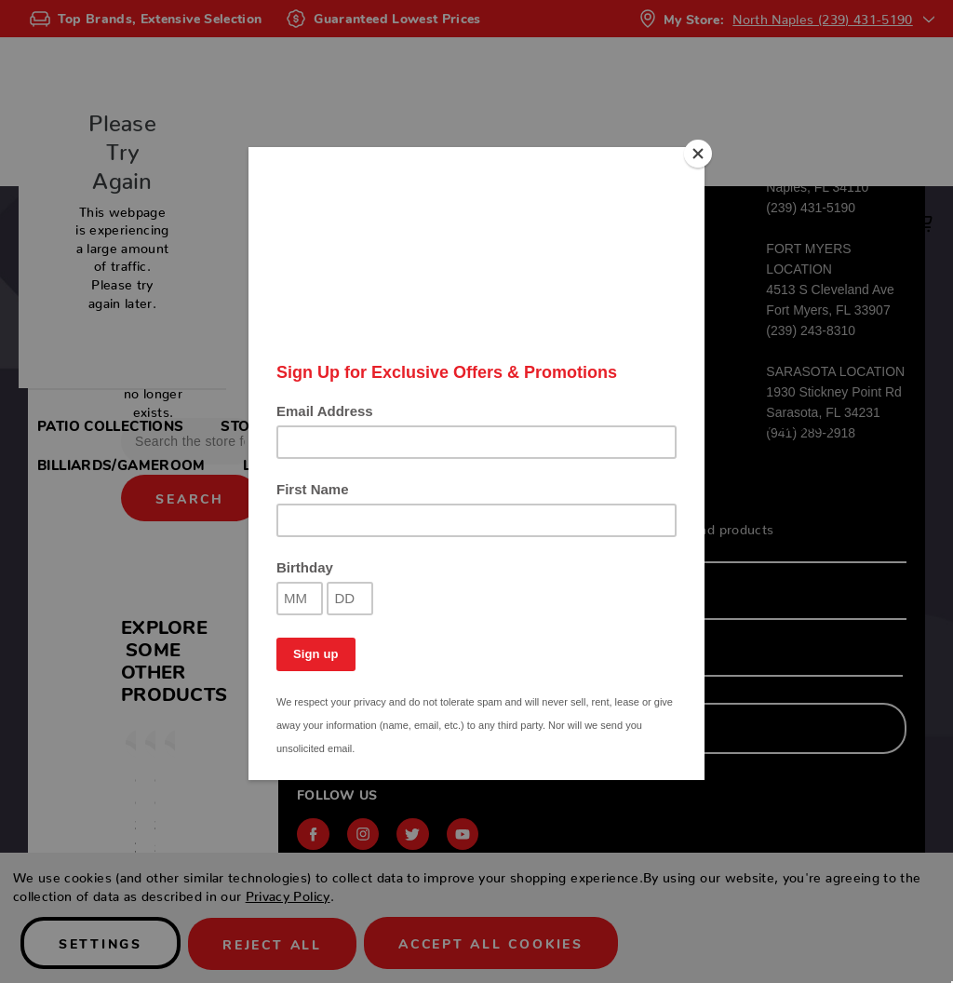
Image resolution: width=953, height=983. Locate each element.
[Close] (700, 152)
